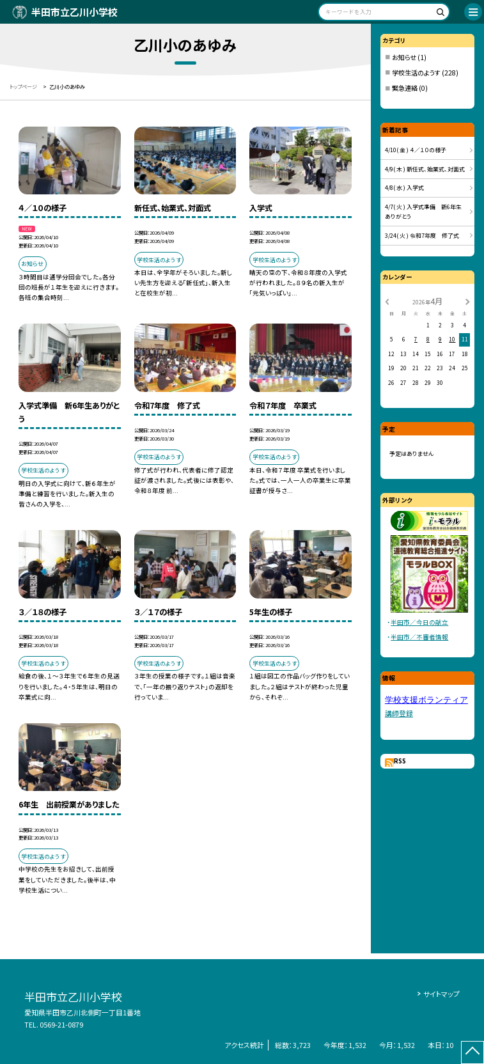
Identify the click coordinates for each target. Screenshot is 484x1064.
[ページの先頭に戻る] (472, 1052)
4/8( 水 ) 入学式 (404, 188)
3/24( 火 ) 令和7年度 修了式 (422, 235)
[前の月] (387, 300)
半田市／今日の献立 (419, 622)
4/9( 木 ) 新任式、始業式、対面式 (425, 169)
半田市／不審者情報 (419, 636)
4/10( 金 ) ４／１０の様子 (415, 150)
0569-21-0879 (61, 1024)
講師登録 (399, 713)
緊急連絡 (405, 88)
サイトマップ (441, 994)
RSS (400, 760)
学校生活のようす (416, 72)
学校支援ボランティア (426, 700)
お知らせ (404, 57)
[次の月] (467, 300)
